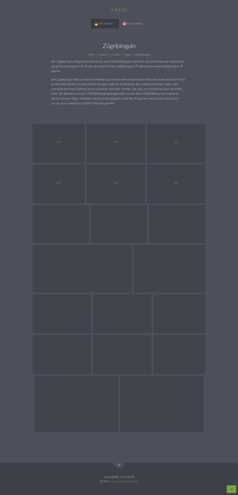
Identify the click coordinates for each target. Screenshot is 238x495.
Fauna (116, 54)
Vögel (127, 54)
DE (104, 24)
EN (132, 24)
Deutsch (104, 54)
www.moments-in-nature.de (123, 481)
